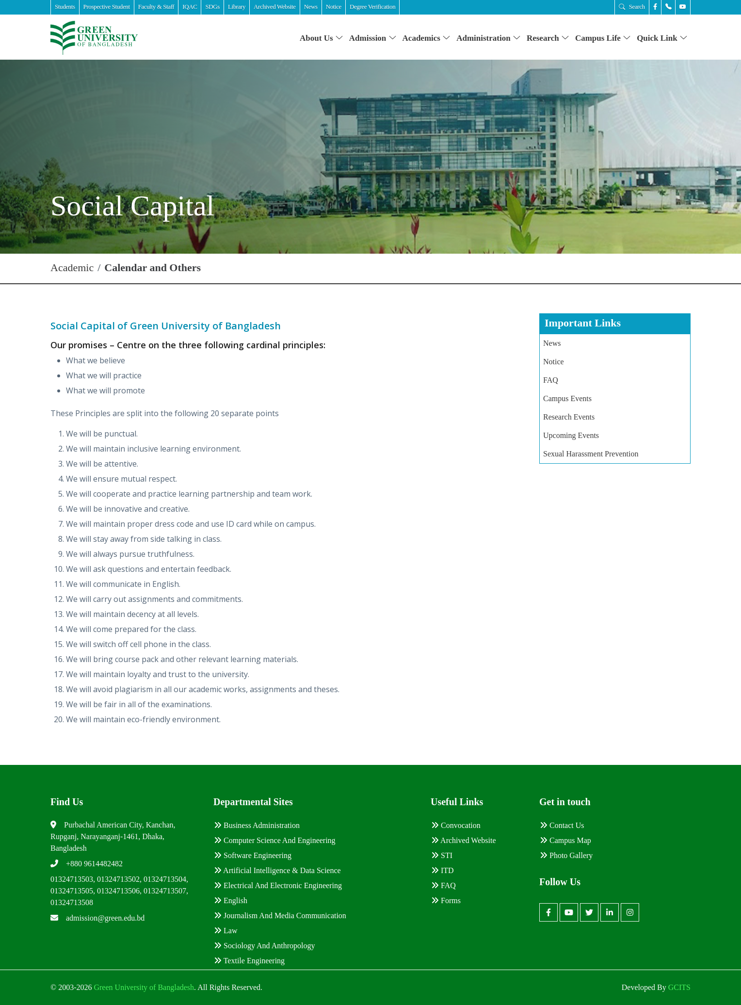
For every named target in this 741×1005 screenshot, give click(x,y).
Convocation (456, 825)
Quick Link (662, 38)
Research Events (569, 417)
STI (441, 855)
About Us (321, 38)
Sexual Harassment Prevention (590, 454)
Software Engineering (252, 855)
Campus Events (567, 398)
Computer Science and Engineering (275, 840)
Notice (553, 361)
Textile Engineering (249, 960)
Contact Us (562, 825)
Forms (446, 900)
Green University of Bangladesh (143, 987)
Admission (373, 38)
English (230, 900)
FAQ (550, 380)
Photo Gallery (566, 855)
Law (225, 930)
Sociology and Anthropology (264, 945)
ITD (442, 870)
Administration (488, 38)
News (552, 343)
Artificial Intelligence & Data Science (277, 870)
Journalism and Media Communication (280, 915)
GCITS (679, 987)
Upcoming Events (571, 435)
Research (548, 38)
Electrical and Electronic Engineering (278, 885)
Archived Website (463, 840)
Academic (72, 267)
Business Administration (257, 825)
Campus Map (565, 840)
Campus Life (603, 38)
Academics (427, 38)
